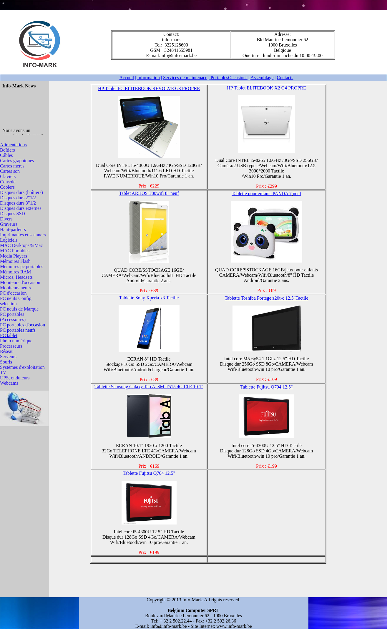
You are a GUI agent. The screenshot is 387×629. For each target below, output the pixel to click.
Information (148, 77)
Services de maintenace (185, 77)
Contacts (285, 77)
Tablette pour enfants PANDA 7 (262, 193)
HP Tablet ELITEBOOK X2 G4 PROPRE (266, 87)
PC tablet (8, 335)
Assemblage (261, 77)
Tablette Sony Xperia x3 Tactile (149, 297)
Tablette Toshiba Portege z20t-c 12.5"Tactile (266, 298)
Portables (229, 77)
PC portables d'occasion (22, 324)
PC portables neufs (18, 330)
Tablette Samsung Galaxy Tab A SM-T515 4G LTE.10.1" (148, 386)
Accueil (126, 77)
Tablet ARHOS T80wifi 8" (149, 193)
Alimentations (13, 144)
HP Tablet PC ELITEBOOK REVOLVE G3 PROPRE (149, 88)
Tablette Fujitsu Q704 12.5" (266, 386)
